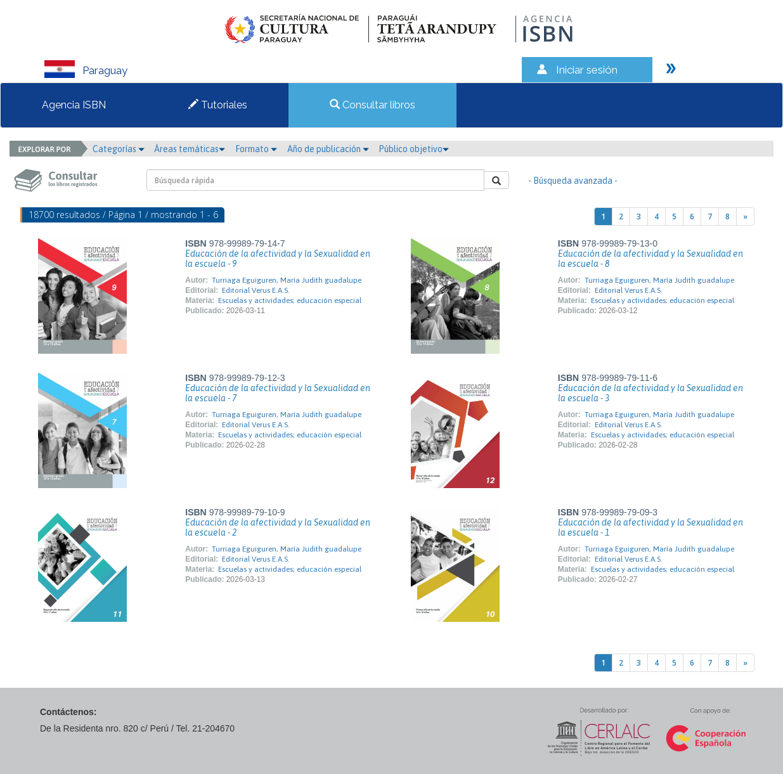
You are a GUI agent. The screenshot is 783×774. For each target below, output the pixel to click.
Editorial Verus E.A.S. (256, 290)
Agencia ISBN (74, 105)
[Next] (745, 216)
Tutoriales (217, 105)
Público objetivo (414, 149)
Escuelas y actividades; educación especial (289, 300)
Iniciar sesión (587, 69)
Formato (256, 149)
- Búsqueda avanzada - (573, 181)
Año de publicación (328, 149)
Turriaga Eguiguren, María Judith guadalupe (286, 280)
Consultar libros (372, 105)
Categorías (119, 149)
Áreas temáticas (189, 149)
